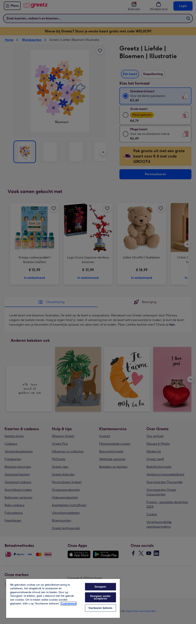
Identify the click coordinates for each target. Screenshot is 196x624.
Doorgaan (100, 586)
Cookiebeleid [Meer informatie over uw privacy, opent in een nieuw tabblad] (68, 603)
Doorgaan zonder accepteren (100, 597)
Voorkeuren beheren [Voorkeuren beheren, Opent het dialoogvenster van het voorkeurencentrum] (100, 608)
